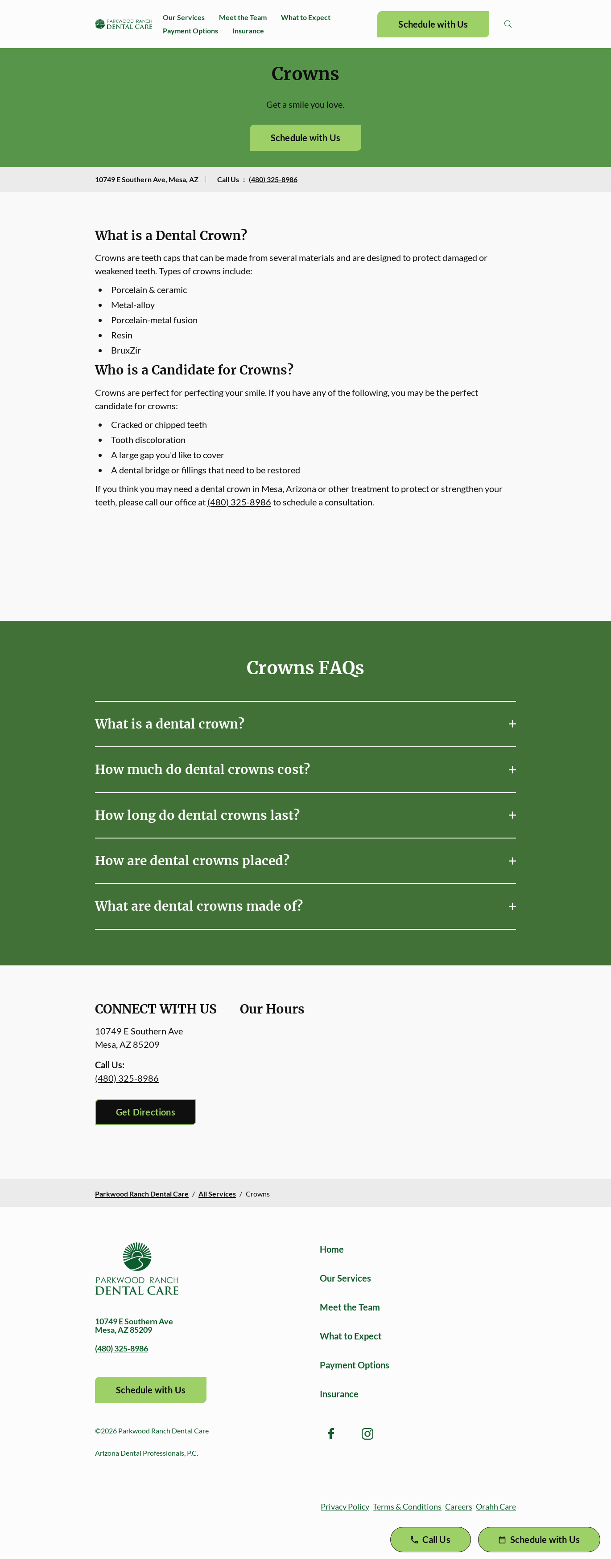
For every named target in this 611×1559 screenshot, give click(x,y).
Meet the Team (243, 17)
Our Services (184, 17)
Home (332, 1249)
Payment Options (190, 30)
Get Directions (145, 1112)
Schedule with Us (433, 24)
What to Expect (305, 17)
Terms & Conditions (407, 1506)
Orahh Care (496, 1506)
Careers (458, 1506)
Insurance (248, 30)
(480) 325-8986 (273, 179)
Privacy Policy (345, 1506)
